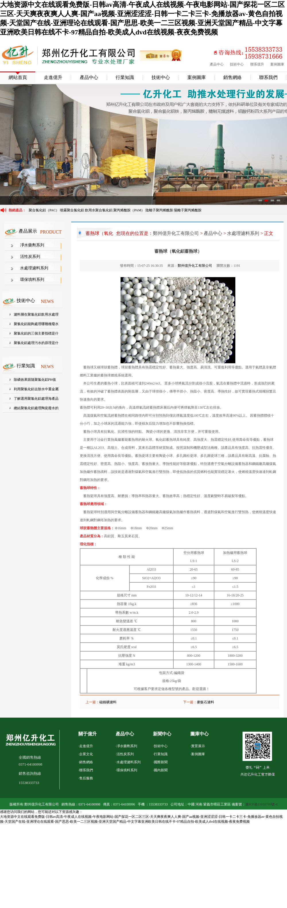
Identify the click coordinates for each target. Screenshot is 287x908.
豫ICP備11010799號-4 (261, 804)
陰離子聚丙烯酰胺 (159, 210)
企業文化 (86, 754)
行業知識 (125, 77)
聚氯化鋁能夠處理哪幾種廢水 (36, 324)
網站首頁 (18, 77)
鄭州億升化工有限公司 (176, 233)
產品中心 (217, 64)
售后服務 (86, 778)
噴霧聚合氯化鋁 (72, 210)
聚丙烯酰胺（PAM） (129, 210)
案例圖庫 (277, 64)
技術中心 (237, 64)
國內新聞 (161, 770)
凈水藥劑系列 (32, 245)
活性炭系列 (30, 256)
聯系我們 (268, 77)
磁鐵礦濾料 (108, 702)
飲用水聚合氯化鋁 (99, 210)
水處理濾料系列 (34, 268)
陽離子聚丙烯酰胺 (187, 210)
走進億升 (53, 77)
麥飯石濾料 (205, 702)
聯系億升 (257, 64)
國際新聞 (161, 762)
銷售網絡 (232, 77)
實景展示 (198, 746)
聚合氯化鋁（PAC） (44, 210)
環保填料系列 (32, 279)
